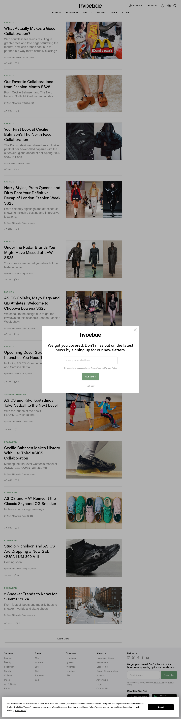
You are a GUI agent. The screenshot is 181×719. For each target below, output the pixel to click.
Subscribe (90, 376)
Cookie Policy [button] (88, 707)
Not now (90, 386)
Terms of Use (96, 368)
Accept (161, 707)
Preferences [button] (20, 710)
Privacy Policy (110, 368)
